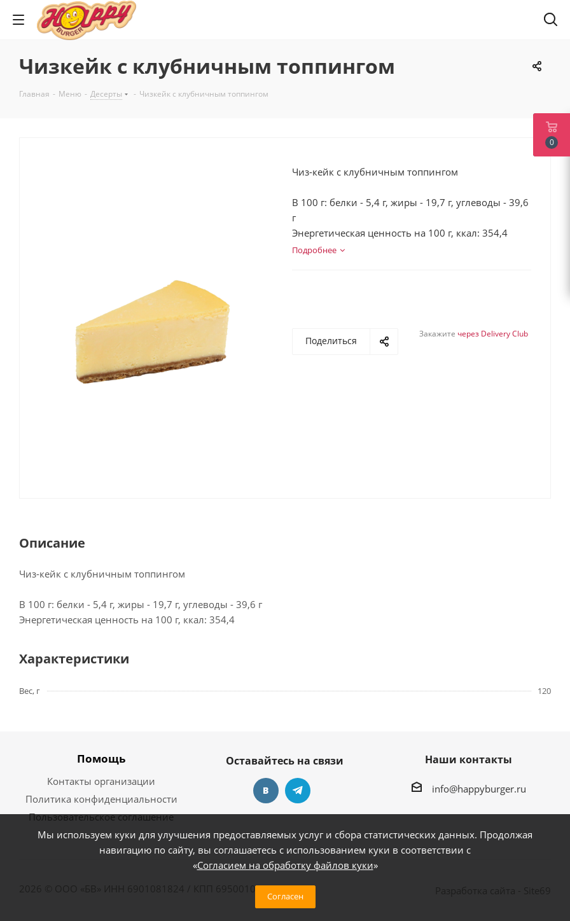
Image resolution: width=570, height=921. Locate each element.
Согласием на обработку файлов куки (285, 865)
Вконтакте (266, 790)
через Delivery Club (492, 333)
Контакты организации (101, 781)
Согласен (285, 896)
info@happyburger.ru (479, 788)
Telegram (297, 790)
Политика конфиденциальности (101, 799)
